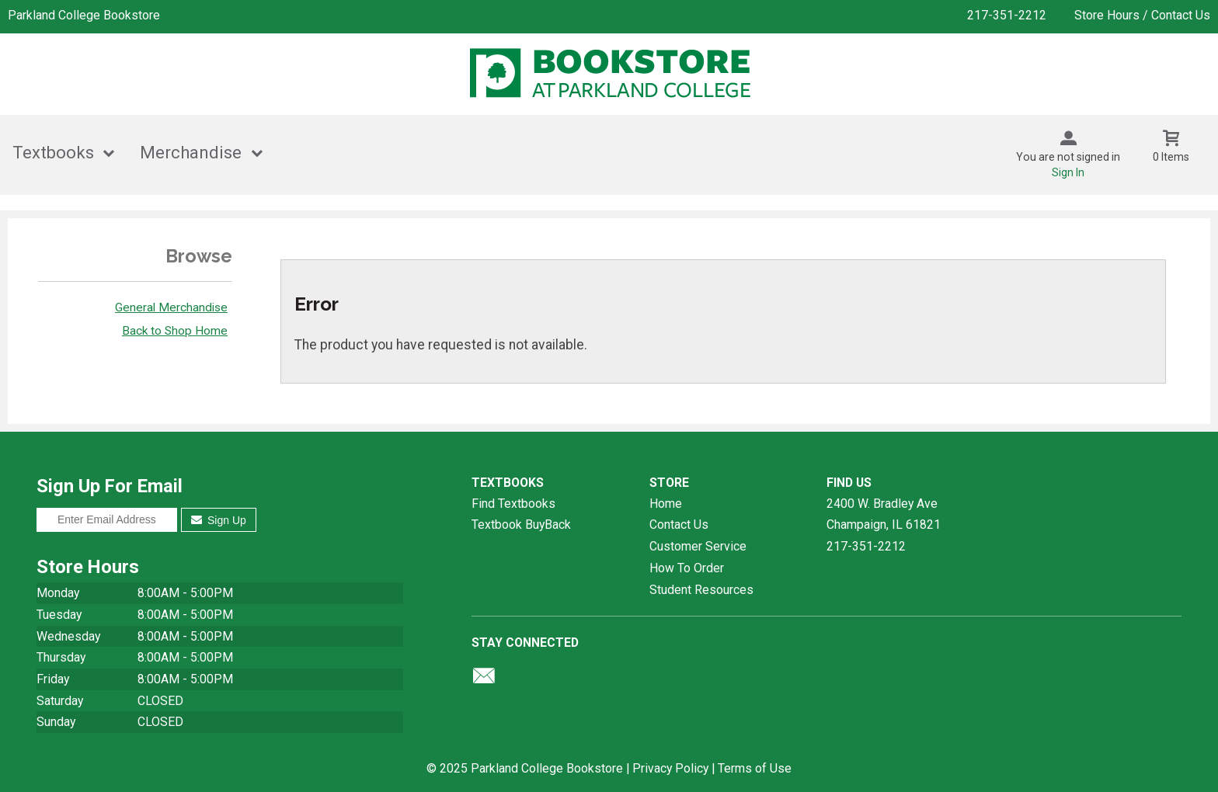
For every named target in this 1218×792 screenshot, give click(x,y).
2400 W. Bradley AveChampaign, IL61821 (883, 514)
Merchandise (191, 152)
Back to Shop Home (175, 331)
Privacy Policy (670, 768)
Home (665, 503)
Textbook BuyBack (521, 524)
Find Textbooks (513, 503)
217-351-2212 (1006, 15)
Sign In (1068, 172)
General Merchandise (171, 307)
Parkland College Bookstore (84, 15)
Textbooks (53, 152)
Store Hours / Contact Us (1142, 15)
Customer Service (697, 546)
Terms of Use (755, 768)
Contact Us (678, 524)
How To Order (686, 568)
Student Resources (701, 589)
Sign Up (218, 520)
